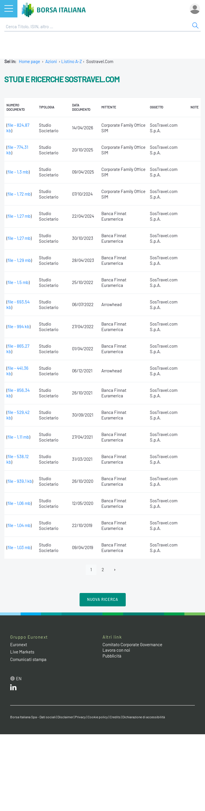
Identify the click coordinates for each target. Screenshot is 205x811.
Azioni (51, 61)
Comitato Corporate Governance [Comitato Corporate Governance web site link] (132, 644)
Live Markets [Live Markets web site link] (22, 651)
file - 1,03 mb (19, 547)
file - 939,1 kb (20, 481)
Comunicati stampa (28, 659)
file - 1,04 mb (19, 525)
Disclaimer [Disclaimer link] (65, 717)
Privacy (80, 717)
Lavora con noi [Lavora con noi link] (116, 650)
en (18, 678)
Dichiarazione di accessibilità (143, 717)
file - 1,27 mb (19, 216)
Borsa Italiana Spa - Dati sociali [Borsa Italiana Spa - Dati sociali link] (33, 717)
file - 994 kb (18, 326)
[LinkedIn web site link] (13, 688)
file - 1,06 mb (19, 503)
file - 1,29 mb (19, 260)
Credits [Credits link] (115, 717)
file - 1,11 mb (18, 437)
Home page (29, 61)
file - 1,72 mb (19, 194)
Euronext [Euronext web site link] (18, 644)
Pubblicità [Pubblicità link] (111, 655)
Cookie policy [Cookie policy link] (98, 717)
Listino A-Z (71, 61)
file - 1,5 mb (18, 282)
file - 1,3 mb (18, 171)
